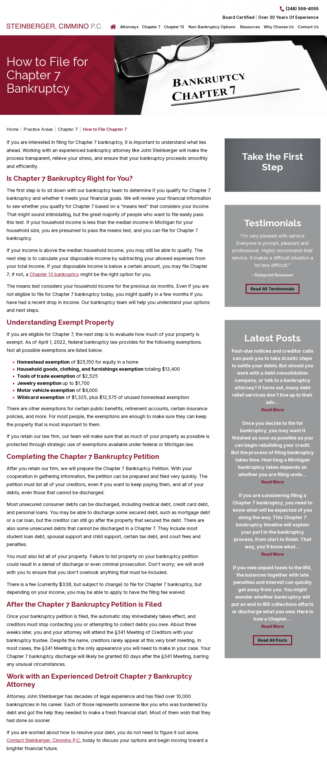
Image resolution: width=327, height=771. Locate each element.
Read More (272, 409)
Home (114, 27)
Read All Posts (272, 640)
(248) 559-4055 (302, 8)
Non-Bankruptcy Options (212, 26)
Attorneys (129, 26)
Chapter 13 (174, 26)
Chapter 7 (151, 26)
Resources (250, 26)
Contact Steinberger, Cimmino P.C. (44, 740)
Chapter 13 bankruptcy (54, 274)
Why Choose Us (279, 26)
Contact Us (308, 26)
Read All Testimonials (273, 288)
